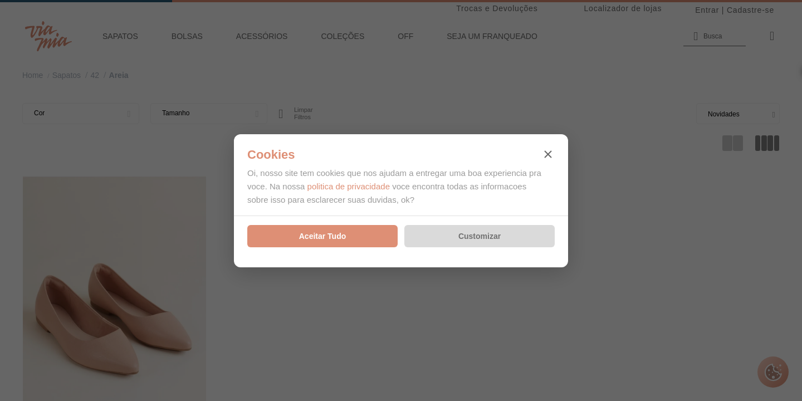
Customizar (479, 236)
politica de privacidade (348, 186)
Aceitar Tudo (322, 236)
